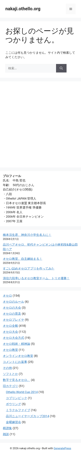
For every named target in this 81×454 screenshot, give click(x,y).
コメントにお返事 (15, 362)
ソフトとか (10, 374)
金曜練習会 (13, 422)
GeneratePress (62, 448)
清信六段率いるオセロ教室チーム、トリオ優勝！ (36, 278)
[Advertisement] (40, 124)
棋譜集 (7, 428)
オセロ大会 (10, 332)
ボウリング (13, 404)
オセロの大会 (12, 307)
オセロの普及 (12, 313)
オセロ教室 (10, 350)
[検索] (61, 68)
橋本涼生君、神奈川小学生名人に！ (27, 235)
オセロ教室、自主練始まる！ (22, 258)
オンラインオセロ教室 (18, 356)
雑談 (6, 434)
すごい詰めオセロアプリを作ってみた (28, 268)
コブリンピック (16, 398)
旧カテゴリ (10, 386)
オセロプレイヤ (13, 319)
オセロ (7, 295)
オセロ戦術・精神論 (16, 344)
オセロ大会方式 (13, 338)
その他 (7, 368)
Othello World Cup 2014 (22, 392)
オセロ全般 (10, 325)
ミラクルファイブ (18, 410)
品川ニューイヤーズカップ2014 (27, 416)
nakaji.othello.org (22, 8)
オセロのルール (13, 301)
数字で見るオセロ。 (16, 380)
